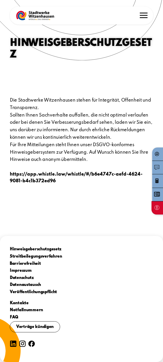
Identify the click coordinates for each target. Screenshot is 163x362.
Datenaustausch (25, 285)
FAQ (14, 317)
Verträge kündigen (35, 327)
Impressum (20, 271)
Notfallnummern (26, 310)
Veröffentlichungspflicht (33, 292)
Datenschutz (22, 278)
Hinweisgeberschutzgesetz (35, 249)
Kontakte (19, 303)
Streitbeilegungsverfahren (36, 256)
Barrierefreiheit (25, 264)
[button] (35, 15)
